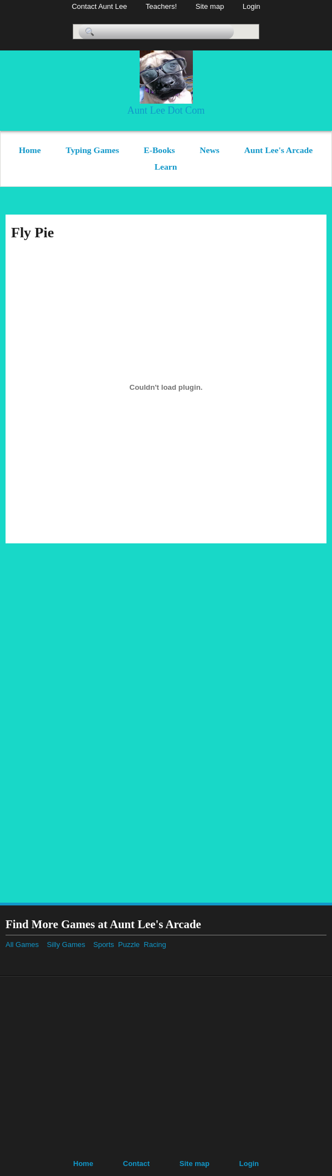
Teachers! (161, 6)
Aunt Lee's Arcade (278, 150)
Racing (159, 944)
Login (252, 6)
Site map (210, 6)
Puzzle (131, 944)
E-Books (159, 150)
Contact (136, 1163)
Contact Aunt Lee (99, 6)
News (209, 150)
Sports (105, 944)
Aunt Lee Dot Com (166, 110)
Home (30, 150)
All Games (22, 944)
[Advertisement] (293, 720)
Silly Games (66, 944)
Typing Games (92, 150)
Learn (166, 166)
